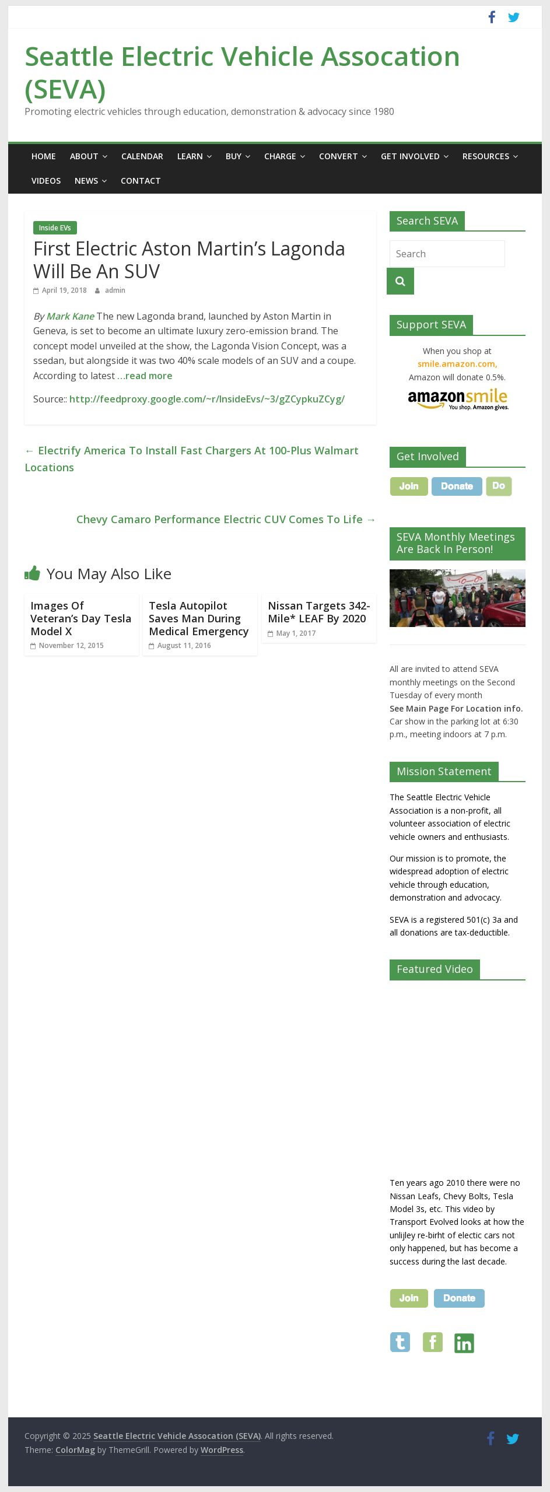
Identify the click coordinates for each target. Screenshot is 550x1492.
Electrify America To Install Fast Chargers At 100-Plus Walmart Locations (191, 458)
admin (115, 290)
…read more (145, 375)
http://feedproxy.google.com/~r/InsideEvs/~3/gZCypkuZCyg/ (207, 399)
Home (43, 156)
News (86, 180)
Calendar (142, 156)
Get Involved (410, 156)
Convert (338, 156)
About (84, 156)
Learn (190, 156)
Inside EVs (55, 228)
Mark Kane (70, 316)
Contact (141, 180)
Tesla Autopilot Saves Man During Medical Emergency (199, 618)
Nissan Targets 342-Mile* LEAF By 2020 (319, 611)
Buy (233, 156)
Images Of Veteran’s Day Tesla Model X (81, 618)
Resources (486, 156)
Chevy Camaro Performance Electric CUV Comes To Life (226, 519)
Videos (46, 180)
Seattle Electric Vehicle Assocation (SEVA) (242, 71)
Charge (280, 156)
